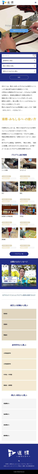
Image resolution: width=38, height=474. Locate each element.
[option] (19, 28)
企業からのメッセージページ (10, 466)
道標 (15, 471)
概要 (24, 466)
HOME (6, 464)
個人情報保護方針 (30, 466)
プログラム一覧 (19, 253)
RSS (19, 460)
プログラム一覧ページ (26, 464)
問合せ (19, 466)
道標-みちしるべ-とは (15, 464)
